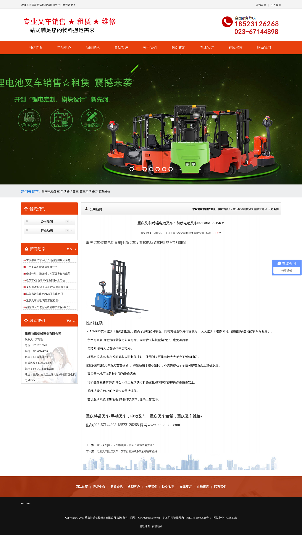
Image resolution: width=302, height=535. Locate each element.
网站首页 (35, 47)
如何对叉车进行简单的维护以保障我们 (48, 307)
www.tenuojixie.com (149, 517)
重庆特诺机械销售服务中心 (47, 4)
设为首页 (261, 4)
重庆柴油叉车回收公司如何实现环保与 (48, 260)
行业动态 (47, 230)
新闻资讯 (93, 47)
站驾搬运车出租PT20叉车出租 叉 (45, 293)
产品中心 (64, 47)
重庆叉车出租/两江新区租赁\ (42, 300)
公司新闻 (47, 221)
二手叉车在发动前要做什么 (41, 266)
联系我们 (264, 47)
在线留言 (235, 47)
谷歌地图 (145, 526)
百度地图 (157, 526)
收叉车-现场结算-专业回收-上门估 (45, 280)
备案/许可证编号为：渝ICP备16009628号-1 (186, 517)
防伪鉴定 (178, 47)
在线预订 (207, 47)
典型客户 (121, 47)
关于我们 (150, 47)
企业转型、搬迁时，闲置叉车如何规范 (48, 273)
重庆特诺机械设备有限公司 (248, 209)
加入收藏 (276, 4)
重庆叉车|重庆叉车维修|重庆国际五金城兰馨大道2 (125, 445)
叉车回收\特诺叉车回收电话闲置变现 (47, 287)
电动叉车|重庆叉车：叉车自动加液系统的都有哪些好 (127, 451)
